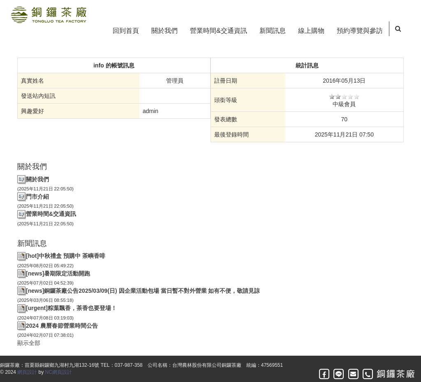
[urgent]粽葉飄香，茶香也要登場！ (71, 308)
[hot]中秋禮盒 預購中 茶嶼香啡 (65, 255)
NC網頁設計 (58, 372)
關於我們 (164, 30)
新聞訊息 (272, 30)
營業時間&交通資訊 (218, 30)
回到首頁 (126, 30)
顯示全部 (28, 343)
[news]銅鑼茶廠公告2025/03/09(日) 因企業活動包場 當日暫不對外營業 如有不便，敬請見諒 (143, 290)
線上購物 (311, 30)
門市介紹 (37, 196)
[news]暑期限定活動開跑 (58, 273)
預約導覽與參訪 (360, 30)
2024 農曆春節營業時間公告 (62, 325)
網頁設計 (27, 372)
